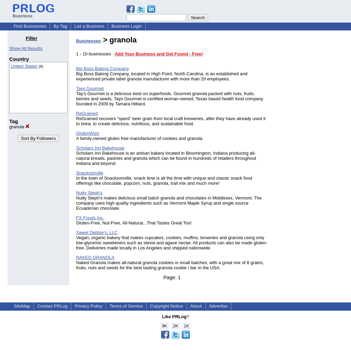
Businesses (88, 40)
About (196, 306)
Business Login (126, 26)
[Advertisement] (308, 138)
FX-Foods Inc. (90, 217)
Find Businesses (30, 26)
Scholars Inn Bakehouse (100, 148)
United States (24, 66)
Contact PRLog (52, 306)
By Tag (60, 26)
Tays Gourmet (90, 88)
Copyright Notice (166, 306)
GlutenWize (87, 133)
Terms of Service (126, 306)
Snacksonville (90, 173)
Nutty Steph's (89, 192)
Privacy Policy (88, 306)
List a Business (89, 26)
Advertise (218, 306)
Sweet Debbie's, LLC (97, 232)
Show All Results (26, 48)
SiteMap (22, 306)
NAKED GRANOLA (95, 257)
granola (19, 126)
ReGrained (87, 113)
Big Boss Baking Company (102, 68)
